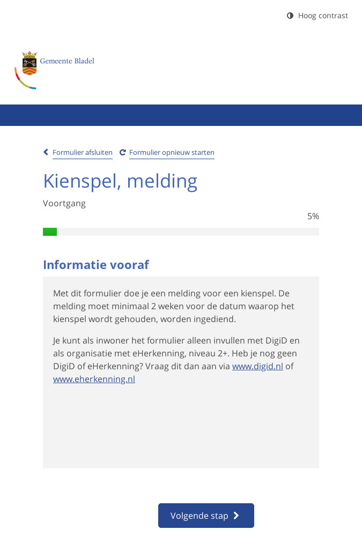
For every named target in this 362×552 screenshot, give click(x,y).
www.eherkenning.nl (94, 379)
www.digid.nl (257, 366)
